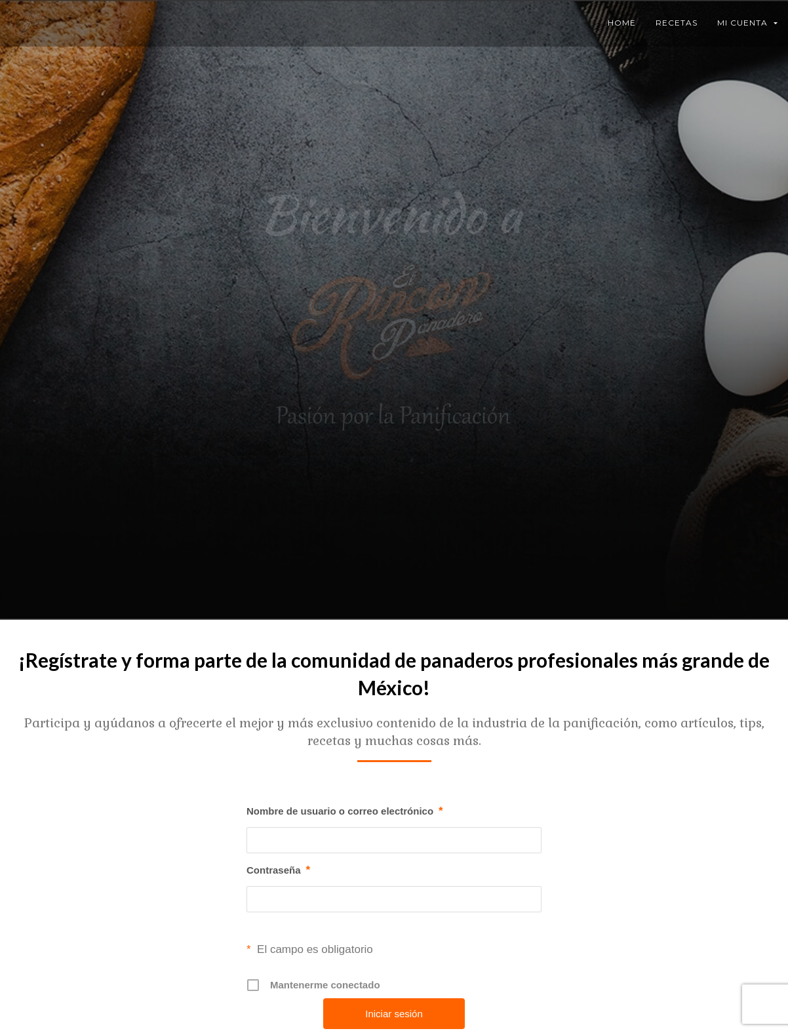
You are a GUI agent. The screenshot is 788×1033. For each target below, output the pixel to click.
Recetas (677, 23)
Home (622, 23)
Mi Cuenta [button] (747, 23)
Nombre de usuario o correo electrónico (344, 811)
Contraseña (278, 870)
